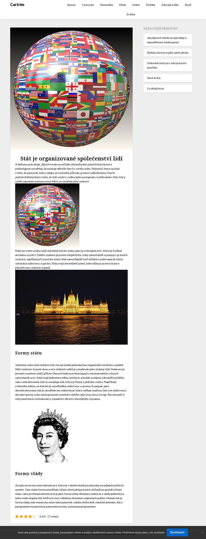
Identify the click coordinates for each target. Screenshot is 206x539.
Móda (122, 4)
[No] (201, 532)
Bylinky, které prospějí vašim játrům (167, 52)
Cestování (88, 4)
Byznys (71, 4)
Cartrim (17, 4)
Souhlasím (177, 532)
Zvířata (130, 14)
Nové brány (154, 77)
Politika (150, 4)
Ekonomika (106, 4)
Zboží (188, 4)
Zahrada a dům (169, 4)
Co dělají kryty (155, 88)
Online (136, 4)
